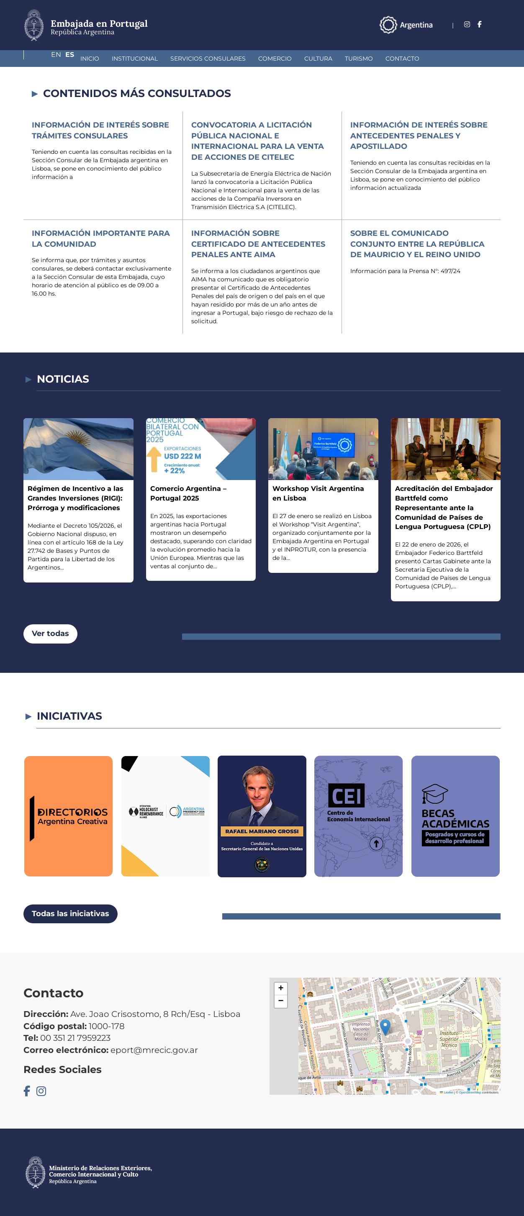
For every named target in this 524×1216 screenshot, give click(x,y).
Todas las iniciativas (70, 913)
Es (496, 24)
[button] (385, 1027)
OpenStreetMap (470, 1092)
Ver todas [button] (50, 633)
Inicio (45, 58)
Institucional (90, 58)
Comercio (230, 58)
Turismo (315, 58)
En (479, 24)
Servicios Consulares (163, 58)
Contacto (358, 58)
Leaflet (446, 1092)
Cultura (274, 58)
